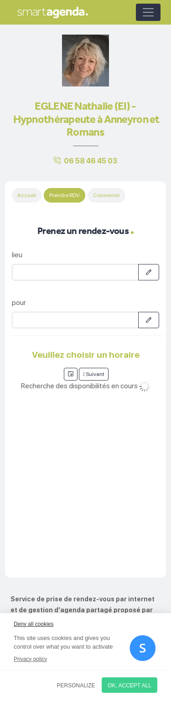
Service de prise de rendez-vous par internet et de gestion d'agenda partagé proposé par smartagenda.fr (82, 610)
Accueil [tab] (26, 195)
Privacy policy (30, 659)
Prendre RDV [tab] (64, 195)
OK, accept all (129, 685)
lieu (17, 254)
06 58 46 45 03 (90, 161)
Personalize (76, 685)
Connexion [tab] (106, 195)
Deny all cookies (33, 624)
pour (19, 302)
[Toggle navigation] (148, 12)
